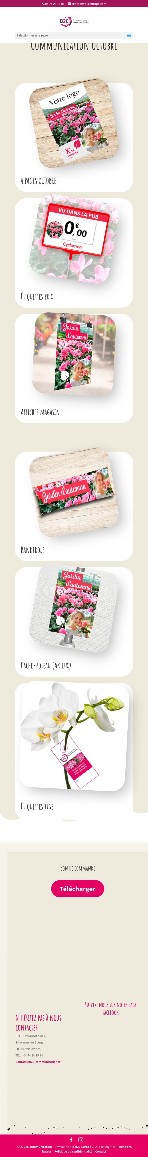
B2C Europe (83, 1147)
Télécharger (78, 889)
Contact (100, 1151)
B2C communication (38, 1147)
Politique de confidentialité (73, 1151)
